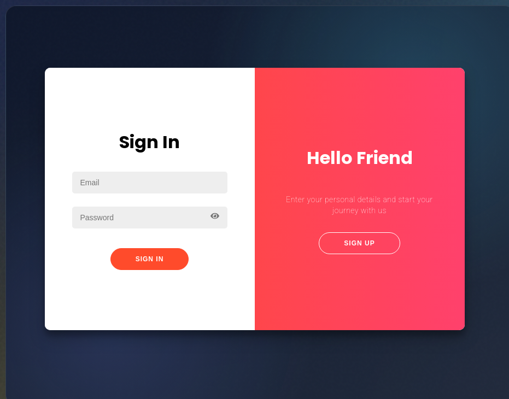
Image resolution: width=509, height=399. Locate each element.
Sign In (150, 258)
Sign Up (359, 242)
